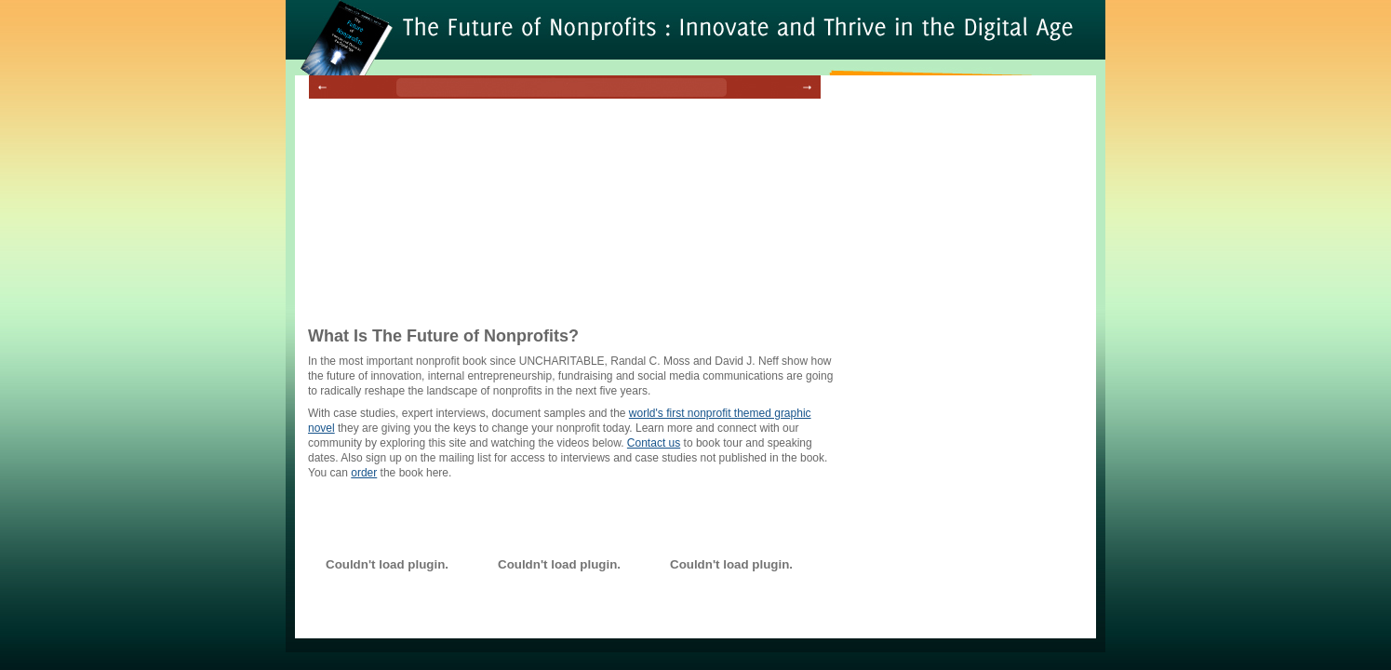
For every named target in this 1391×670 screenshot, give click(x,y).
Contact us (653, 442)
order (364, 472)
